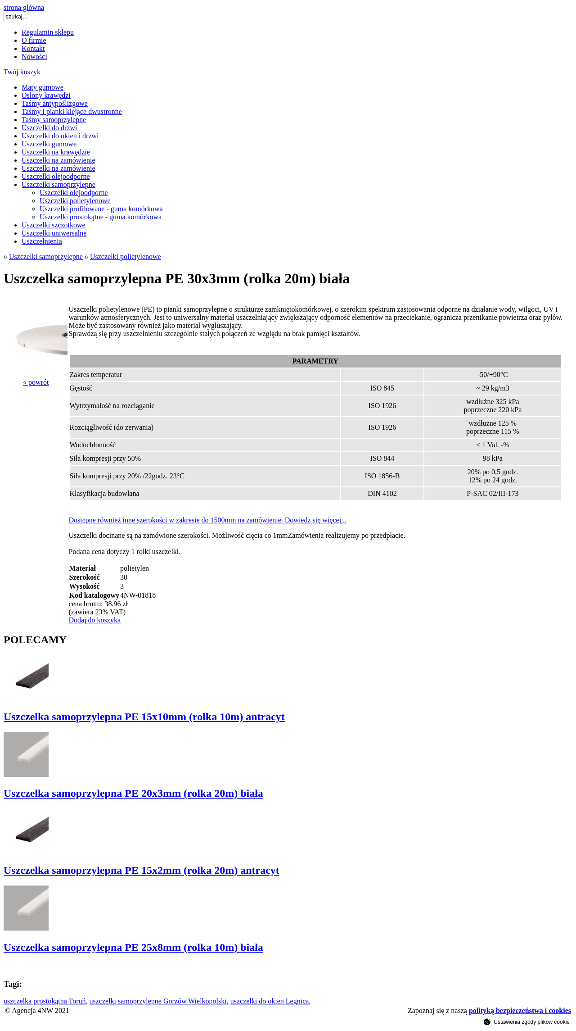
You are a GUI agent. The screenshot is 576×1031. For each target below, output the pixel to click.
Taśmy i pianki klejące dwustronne (72, 111)
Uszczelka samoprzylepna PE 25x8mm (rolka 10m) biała (133, 947)
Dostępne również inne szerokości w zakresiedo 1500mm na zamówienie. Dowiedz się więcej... (208, 520)
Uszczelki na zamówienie (58, 160)
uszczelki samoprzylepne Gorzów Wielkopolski (158, 1001)
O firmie (34, 40)
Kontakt (33, 48)
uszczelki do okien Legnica (269, 1001)
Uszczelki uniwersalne (54, 233)
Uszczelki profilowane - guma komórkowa (101, 209)
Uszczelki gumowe (49, 144)
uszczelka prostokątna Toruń (45, 1001)
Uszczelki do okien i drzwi (60, 136)
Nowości (34, 56)
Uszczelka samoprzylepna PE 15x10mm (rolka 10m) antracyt (144, 716)
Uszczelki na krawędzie (56, 152)
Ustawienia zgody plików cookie (527, 1021)
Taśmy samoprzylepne (54, 119)
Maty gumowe (42, 87)
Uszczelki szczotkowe (54, 225)
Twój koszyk (22, 72)
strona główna (24, 7)
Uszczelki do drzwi (49, 128)
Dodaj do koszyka (95, 620)
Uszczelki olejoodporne (56, 176)
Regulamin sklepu (48, 32)
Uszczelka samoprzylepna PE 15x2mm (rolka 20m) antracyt (141, 870)
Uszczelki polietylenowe (75, 200)
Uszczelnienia (42, 241)
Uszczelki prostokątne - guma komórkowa (101, 217)
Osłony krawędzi (46, 95)
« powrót (36, 382)
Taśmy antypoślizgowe (55, 103)
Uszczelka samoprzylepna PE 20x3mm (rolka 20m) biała (133, 793)
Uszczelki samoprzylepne (58, 184)
